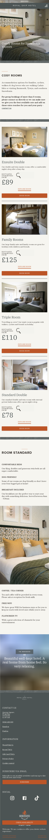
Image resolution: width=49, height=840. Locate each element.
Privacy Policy (8, 759)
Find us (5, 731)
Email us (5, 727)
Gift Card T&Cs (8, 754)
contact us (6, 108)
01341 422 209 (7, 722)
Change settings (9, 836)
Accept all (42, 836)
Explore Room (24, 189)
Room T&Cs (7, 750)
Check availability (24, 822)
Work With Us (7, 745)
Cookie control (8, 763)
